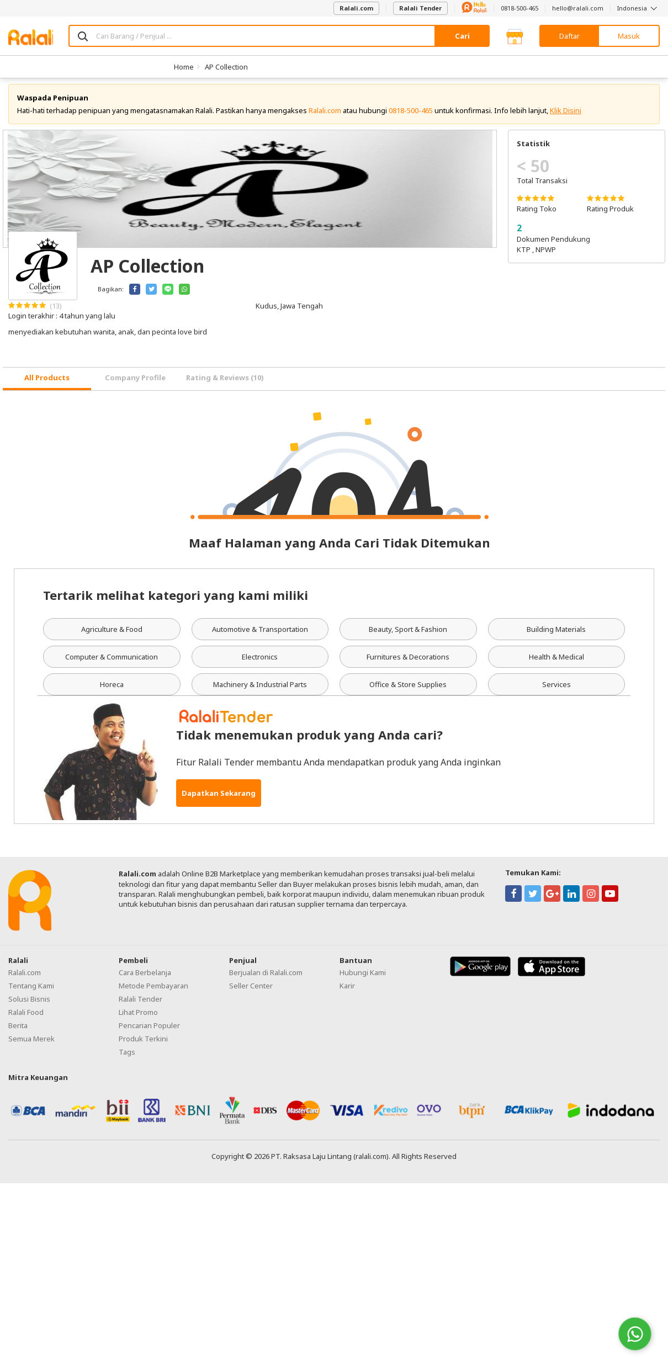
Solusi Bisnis (29, 1004)
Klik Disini (565, 116)
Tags (127, 1057)
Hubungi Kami (363, 978)
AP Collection (226, 67)
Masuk (629, 36)
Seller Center (251, 991)
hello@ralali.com (577, 8)
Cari (462, 36)
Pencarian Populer (149, 1031)
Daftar (569, 36)
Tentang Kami (31, 991)
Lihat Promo (138, 1018)
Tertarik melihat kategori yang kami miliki (175, 600)
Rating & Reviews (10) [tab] (225, 384)
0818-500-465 (519, 8)
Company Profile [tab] (135, 384)
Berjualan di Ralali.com (266, 978)
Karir (347, 991)
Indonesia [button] (638, 8)
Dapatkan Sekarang (219, 799)
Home (184, 67)
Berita (18, 1031)
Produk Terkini (143, 1044)
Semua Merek (31, 1044)
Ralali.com (356, 8)
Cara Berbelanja (145, 978)
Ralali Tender (420, 8)
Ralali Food (26, 1018)
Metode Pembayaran (153, 991)
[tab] (47, 384)
